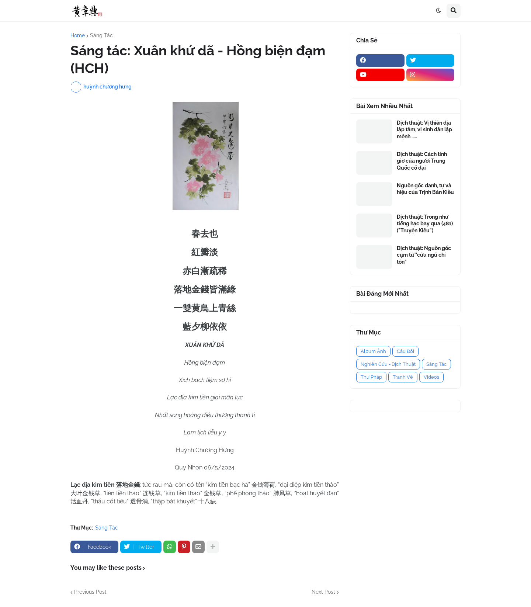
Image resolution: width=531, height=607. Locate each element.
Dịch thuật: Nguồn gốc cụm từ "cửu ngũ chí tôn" (424, 254)
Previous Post (90, 592)
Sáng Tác (101, 35)
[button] (438, 11)
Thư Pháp (371, 377)
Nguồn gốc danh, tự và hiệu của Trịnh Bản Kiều (425, 189)
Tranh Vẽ (403, 377)
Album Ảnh (373, 351)
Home (77, 35)
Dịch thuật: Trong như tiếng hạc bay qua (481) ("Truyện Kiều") (425, 223)
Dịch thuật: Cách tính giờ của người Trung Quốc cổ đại (422, 160)
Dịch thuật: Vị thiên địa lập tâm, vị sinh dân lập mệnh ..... (424, 129)
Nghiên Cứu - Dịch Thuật (388, 364)
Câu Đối (405, 351)
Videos (431, 377)
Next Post (323, 592)
